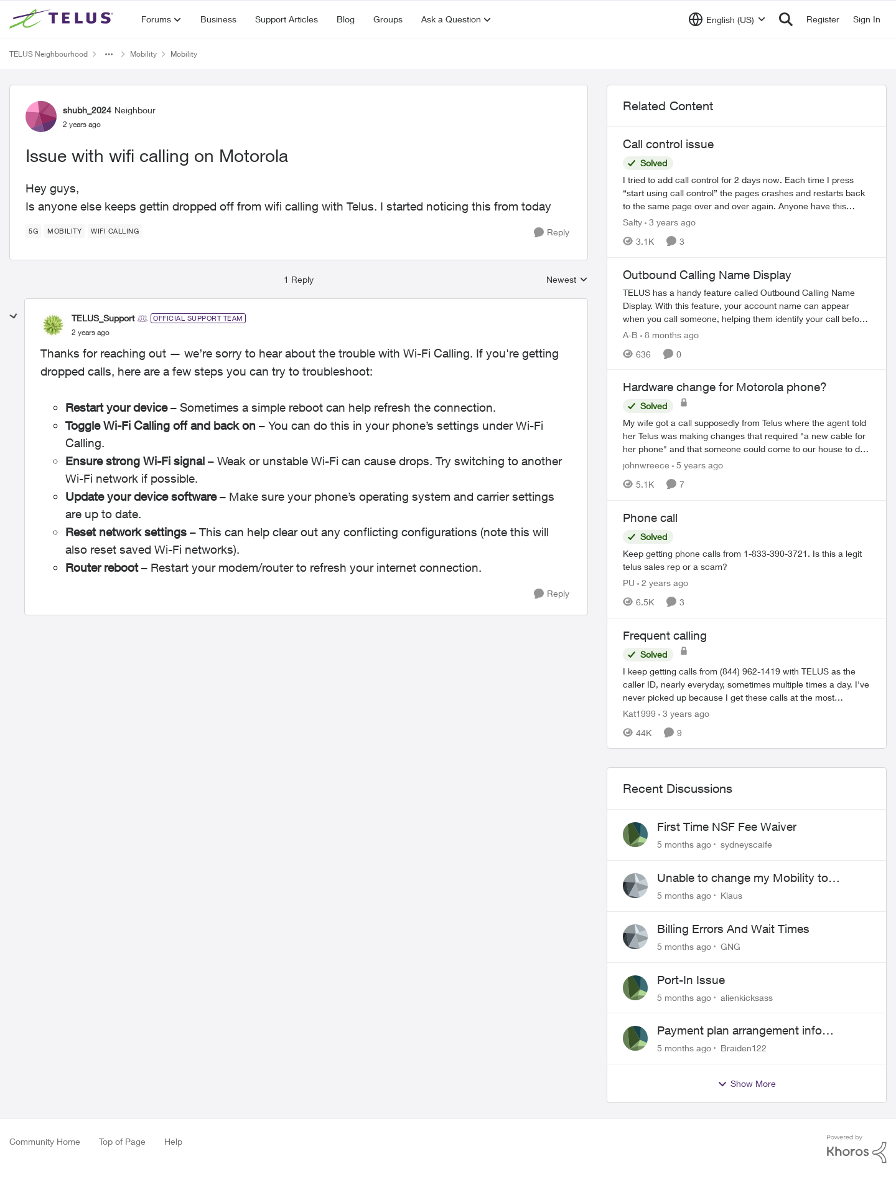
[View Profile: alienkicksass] (635, 987)
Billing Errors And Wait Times (733, 928)
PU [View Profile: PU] (629, 582)
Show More (746, 1083)
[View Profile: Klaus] (635, 885)
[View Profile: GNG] (635, 936)
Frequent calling (665, 635)
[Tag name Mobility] (64, 231)
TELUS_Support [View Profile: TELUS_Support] (103, 318)
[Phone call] (746, 560)
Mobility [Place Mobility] (143, 54)
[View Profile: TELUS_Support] (52, 325)
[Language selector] (727, 19)
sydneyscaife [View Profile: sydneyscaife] (746, 844)
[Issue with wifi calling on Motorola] (91, 332)
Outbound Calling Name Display (707, 275)
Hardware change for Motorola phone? (725, 387)
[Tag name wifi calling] (115, 231)
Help (173, 1141)
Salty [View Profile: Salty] (632, 222)
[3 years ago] (670, 222)
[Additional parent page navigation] (108, 54)
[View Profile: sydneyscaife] (635, 834)
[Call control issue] (746, 192)
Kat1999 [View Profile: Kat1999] (639, 713)
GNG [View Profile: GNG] (730, 946)
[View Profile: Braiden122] (635, 1038)
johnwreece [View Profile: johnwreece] (646, 465)
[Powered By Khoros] (857, 1149)
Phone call (650, 517)
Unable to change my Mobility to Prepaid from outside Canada (742, 878)
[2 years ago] (662, 582)
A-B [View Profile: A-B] (630, 334)
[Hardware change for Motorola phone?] (746, 435)
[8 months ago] (669, 334)
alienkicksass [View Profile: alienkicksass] (747, 997)
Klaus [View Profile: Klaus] (731, 895)
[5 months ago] (684, 844)
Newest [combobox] (567, 280)
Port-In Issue (691, 980)
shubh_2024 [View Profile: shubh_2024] (87, 110)
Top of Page (122, 1141)
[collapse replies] (13, 316)
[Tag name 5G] (33, 231)
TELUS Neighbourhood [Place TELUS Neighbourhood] (48, 54)
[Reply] (551, 232)
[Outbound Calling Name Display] (746, 304)
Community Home (44, 1141)
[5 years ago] (697, 464)
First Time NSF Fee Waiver (726, 826)
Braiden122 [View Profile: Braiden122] (744, 1048)
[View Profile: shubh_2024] (41, 116)
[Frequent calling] (746, 683)
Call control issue (668, 144)
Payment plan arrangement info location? (739, 1030)
